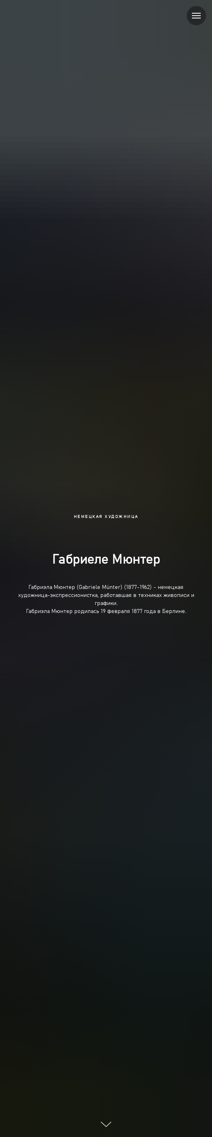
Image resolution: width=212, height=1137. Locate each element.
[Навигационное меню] (196, 15)
